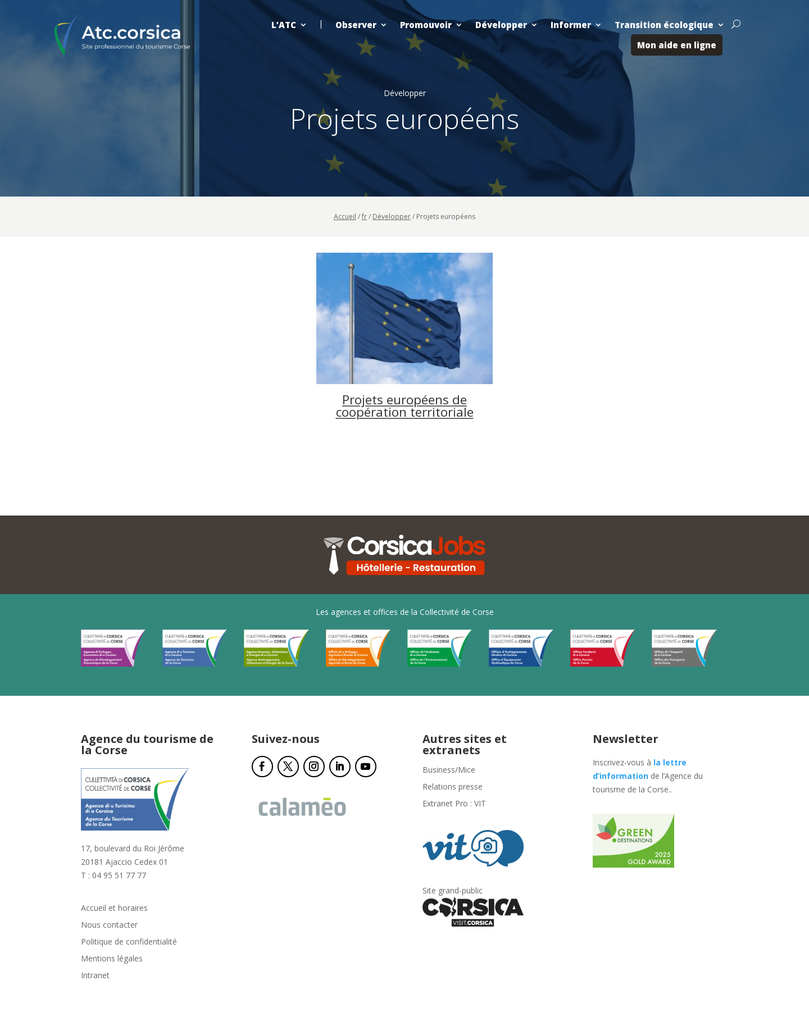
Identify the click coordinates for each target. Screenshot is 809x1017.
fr (364, 216)
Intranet (95, 976)
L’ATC (283, 25)
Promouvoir (426, 25)
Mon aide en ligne (676, 45)
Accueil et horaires (114, 908)
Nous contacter (109, 925)
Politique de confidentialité (129, 942)
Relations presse (452, 787)
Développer (501, 25)
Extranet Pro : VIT (454, 804)
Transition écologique (664, 25)
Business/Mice (448, 770)
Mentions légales (112, 959)
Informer (571, 25)
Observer (355, 25)
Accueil (345, 216)
